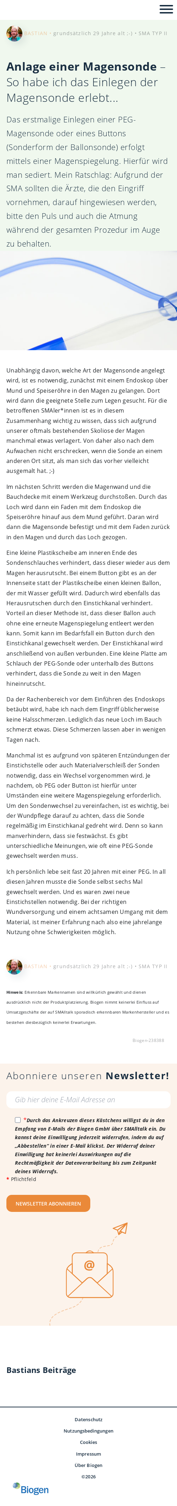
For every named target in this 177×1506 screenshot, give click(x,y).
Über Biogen (88, 1465)
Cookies (88, 1442)
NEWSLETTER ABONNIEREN (48, 1203)
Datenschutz (88, 1419)
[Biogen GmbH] (30, 1489)
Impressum (88, 1454)
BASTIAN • (38, 33)
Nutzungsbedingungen (88, 1431)
